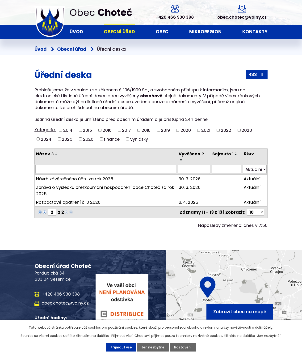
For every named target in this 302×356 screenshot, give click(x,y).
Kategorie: (45, 130)
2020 (185, 130)
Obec (162, 32)
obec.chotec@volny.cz (242, 17)
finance (112, 139)
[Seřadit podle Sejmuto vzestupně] (236, 153)
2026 (88, 139)
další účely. (264, 327)
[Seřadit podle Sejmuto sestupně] (236, 155)
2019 (165, 130)
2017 (126, 130)
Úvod (76, 32)
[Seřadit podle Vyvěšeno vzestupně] (181, 159)
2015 (87, 130)
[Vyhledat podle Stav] (255, 169)
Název (45, 154)
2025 (67, 139)
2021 (205, 130)
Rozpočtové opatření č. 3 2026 (68, 202)
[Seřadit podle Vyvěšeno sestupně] (181, 161)
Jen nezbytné (152, 347)
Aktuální (252, 179)
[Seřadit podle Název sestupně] (56, 155)
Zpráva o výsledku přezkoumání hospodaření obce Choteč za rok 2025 (105, 190)
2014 (67, 130)
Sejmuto (223, 154)
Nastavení (183, 347)
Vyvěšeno (191, 154)
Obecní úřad (119, 32)
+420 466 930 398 (175, 17)
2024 (46, 139)
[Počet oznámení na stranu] (255, 212)
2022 (226, 130)
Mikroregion (205, 32)
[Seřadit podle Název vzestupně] (56, 153)
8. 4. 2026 (188, 202)
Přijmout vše (121, 347)
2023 (247, 130)
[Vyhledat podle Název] (105, 169)
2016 (107, 130)
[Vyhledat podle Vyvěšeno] (194, 169)
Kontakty (255, 32)
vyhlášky (139, 139)
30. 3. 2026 (190, 179)
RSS (256, 74)
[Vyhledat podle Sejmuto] (226, 169)
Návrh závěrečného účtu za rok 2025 (74, 179)
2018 (146, 130)
